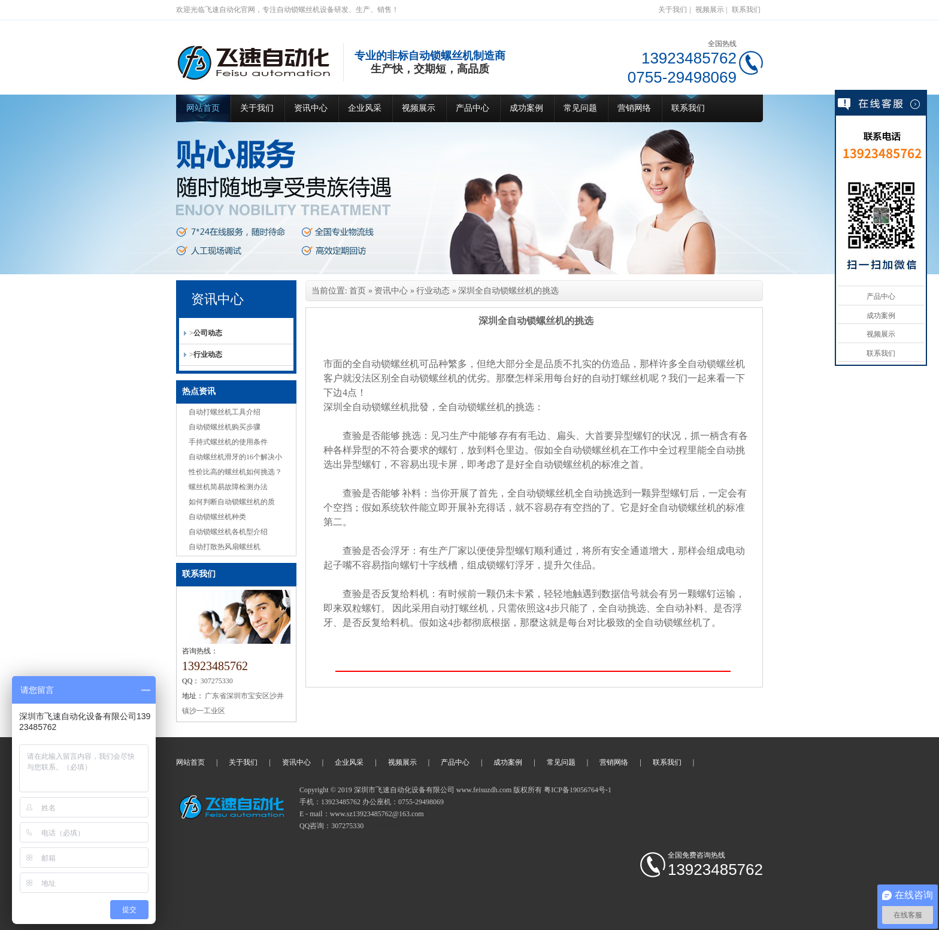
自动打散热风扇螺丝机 (225, 547)
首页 (357, 290)
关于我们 (672, 9)
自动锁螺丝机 (386, 826)
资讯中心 (311, 108)
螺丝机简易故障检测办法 (228, 487)
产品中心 (472, 108)
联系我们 (746, 9)
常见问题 (580, 108)
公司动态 (207, 333)
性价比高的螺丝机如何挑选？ (235, 472)
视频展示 (709, 9)
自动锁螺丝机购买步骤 (225, 427)
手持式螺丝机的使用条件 (228, 442)
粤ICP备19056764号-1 (577, 790)
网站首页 (203, 108)
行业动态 (207, 354)
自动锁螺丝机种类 (217, 517)
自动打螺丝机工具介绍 (225, 412)
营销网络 (634, 108)
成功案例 (526, 108)
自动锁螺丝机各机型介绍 (228, 532)
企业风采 (364, 108)
